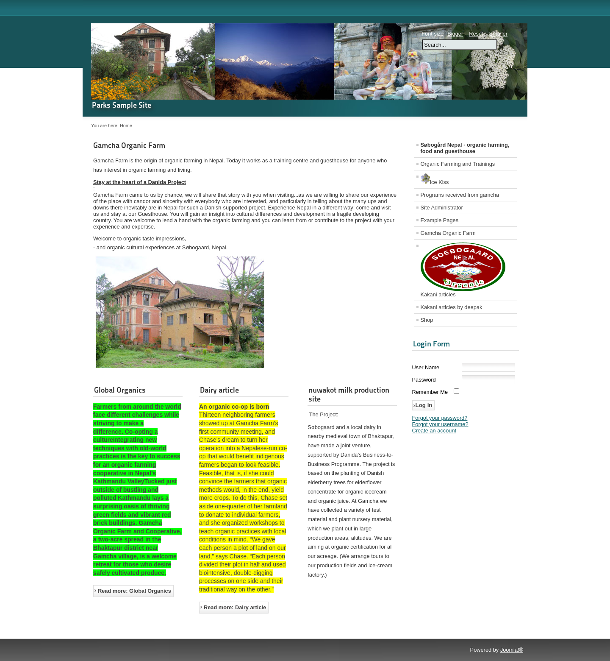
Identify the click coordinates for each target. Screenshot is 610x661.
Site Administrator (442, 207)
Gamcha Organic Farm (129, 145)
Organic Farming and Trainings (458, 164)
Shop (427, 320)
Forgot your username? (440, 424)
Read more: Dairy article (235, 607)
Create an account (434, 430)
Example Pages (440, 220)
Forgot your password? (440, 418)
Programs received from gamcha (460, 195)
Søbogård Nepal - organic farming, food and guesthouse (465, 148)
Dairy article (219, 389)
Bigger (455, 34)
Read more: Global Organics (134, 591)
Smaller (498, 34)
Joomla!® (511, 650)
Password (424, 380)
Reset (476, 34)
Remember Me (430, 392)
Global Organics (120, 389)
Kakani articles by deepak (451, 307)
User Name (426, 367)
